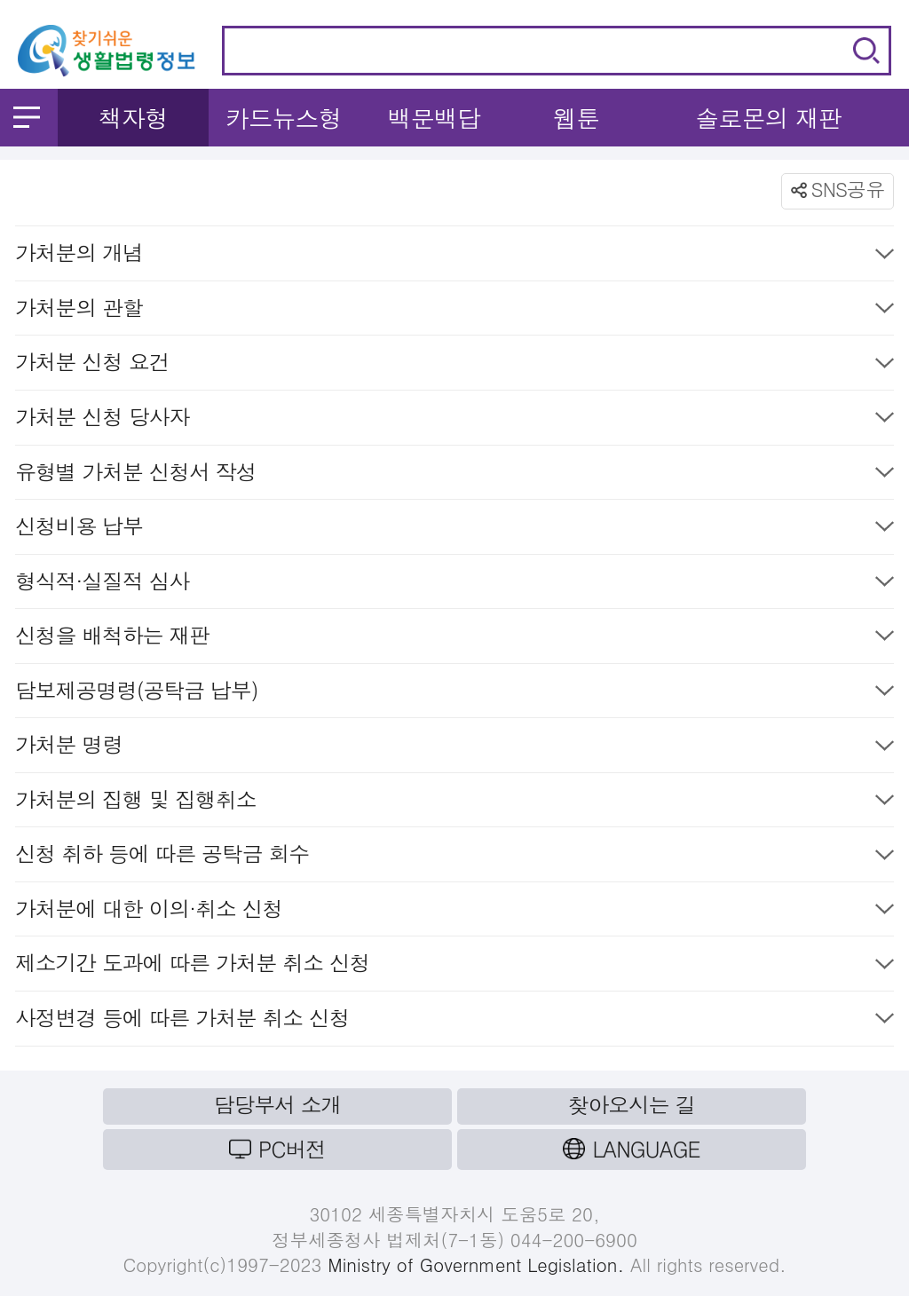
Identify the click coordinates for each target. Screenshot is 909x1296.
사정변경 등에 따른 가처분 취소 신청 (454, 1021)
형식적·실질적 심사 (454, 584)
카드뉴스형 (283, 117)
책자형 (133, 117)
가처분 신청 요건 (454, 365)
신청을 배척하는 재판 (454, 639)
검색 (866, 50)
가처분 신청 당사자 (454, 420)
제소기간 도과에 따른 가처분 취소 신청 (454, 966)
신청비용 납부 (454, 529)
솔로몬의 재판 (768, 117)
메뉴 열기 (26, 117)
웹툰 (576, 117)
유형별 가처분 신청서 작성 (454, 475)
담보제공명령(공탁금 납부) (454, 694)
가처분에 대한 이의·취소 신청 (454, 912)
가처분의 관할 (454, 311)
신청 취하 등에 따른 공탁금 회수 (454, 857)
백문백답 (433, 117)
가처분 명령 (454, 748)
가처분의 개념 (454, 256)
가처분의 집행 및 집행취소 (454, 803)
